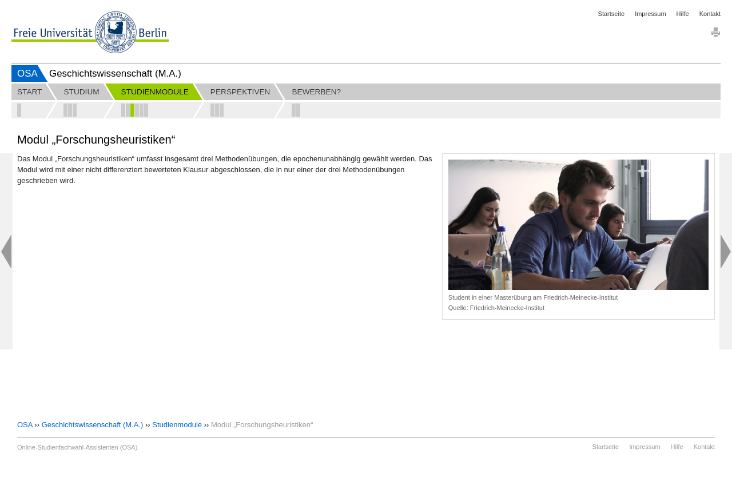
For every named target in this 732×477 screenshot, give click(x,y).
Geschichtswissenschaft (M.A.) (93, 424)
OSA (27, 73)
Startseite (611, 13)
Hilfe (683, 13)
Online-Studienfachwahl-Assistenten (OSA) (77, 447)
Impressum (650, 13)
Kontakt (710, 13)
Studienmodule (177, 424)
